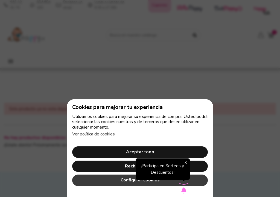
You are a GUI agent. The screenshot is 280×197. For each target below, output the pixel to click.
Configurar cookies (140, 180)
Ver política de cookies (93, 134)
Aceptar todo (140, 152)
